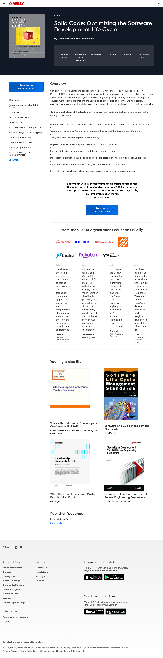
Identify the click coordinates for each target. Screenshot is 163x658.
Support (41, 562)
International (11, 611)
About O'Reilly (11, 562)
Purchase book (58, 523)
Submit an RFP (10, 593)
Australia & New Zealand (15, 617)
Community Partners (13, 585)
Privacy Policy (43, 576)
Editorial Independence (43, 651)
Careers (7, 572)
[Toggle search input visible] (159, 3)
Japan (6, 621)
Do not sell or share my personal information (23, 642)
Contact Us (41, 567)
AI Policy (40, 580)
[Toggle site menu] (3, 3)
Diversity (7, 598)
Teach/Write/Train (12, 567)
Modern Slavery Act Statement (70, 651)
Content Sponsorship (14, 602)
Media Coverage (11, 580)
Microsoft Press (144, 56)
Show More (15, 160)
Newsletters (42, 572)
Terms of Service (10, 651)
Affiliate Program (12, 589)
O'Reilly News (9, 576)
